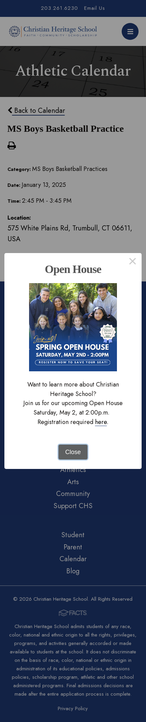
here (101, 422)
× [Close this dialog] (132, 262)
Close (73, 452)
